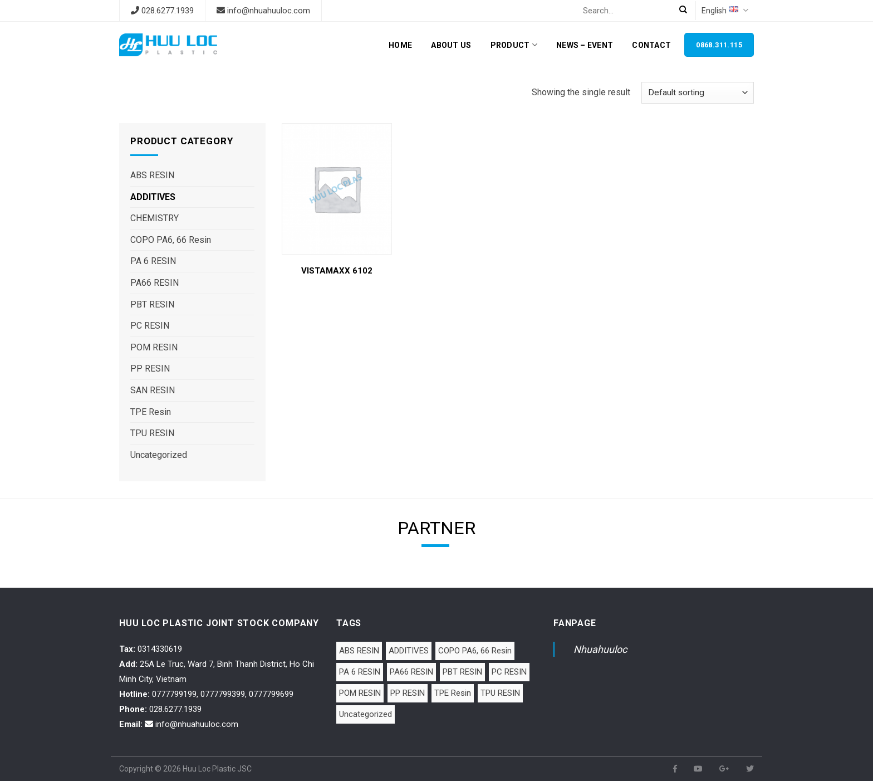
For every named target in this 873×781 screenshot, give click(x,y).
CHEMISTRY (154, 218)
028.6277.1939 (167, 11)
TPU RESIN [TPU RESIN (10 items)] (500, 693)
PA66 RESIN (154, 282)
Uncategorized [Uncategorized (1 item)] (365, 714)
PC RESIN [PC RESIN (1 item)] (509, 672)
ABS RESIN (152, 175)
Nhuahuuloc (600, 649)
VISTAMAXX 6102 (336, 271)
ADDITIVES (152, 197)
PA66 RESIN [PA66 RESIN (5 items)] (411, 672)
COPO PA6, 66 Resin (170, 240)
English (725, 10)
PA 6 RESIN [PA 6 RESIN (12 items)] (359, 672)
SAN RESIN (152, 390)
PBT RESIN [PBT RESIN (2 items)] (462, 672)
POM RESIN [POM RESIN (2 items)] (360, 693)
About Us (451, 45)
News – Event (584, 45)
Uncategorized (158, 455)
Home (400, 45)
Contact (651, 45)
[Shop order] (697, 93)
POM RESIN (154, 347)
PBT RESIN (152, 304)
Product (514, 45)
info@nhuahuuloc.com (268, 11)
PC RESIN (149, 325)
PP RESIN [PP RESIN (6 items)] (407, 693)
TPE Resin (150, 412)
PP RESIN (150, 368)
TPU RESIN (152, 433)
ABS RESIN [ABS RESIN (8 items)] (359, 651)
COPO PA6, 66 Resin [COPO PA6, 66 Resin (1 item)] (475, 651)
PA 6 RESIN (153, 261)
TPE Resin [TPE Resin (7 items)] (452, 693)
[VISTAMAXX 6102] (336, 189)
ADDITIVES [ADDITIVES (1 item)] (409, 651)
